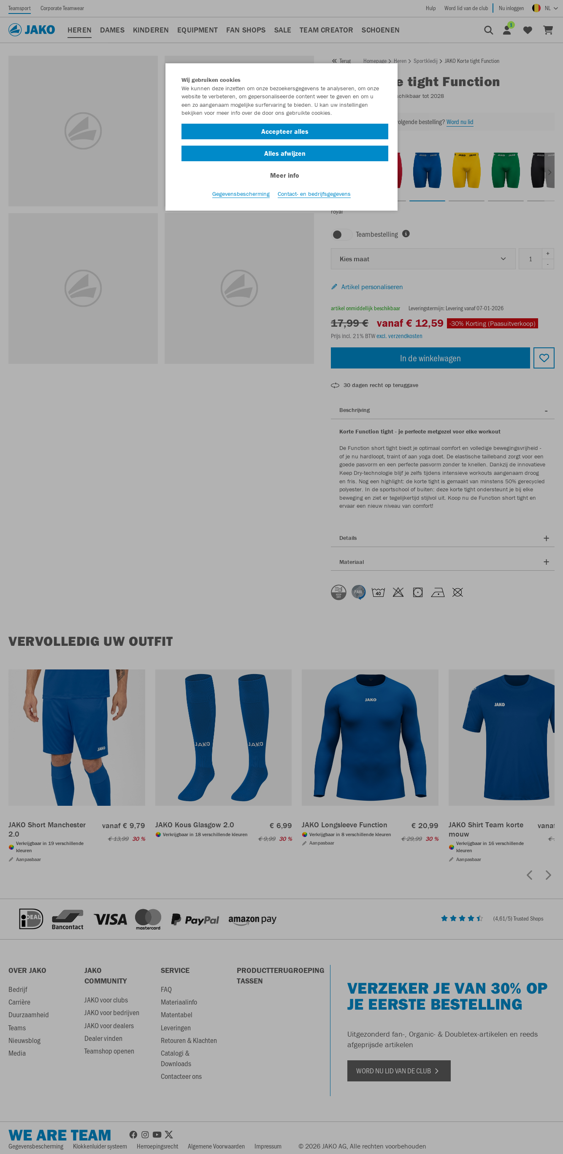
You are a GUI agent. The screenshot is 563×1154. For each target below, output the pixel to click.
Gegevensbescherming (241, 194)
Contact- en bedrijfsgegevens (314, 194)
